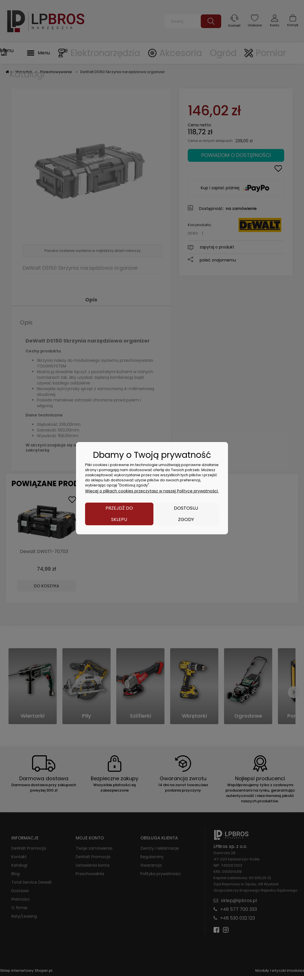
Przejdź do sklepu (119, 514)
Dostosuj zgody (186, 514)
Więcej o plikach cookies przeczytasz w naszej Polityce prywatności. (152, 491)
